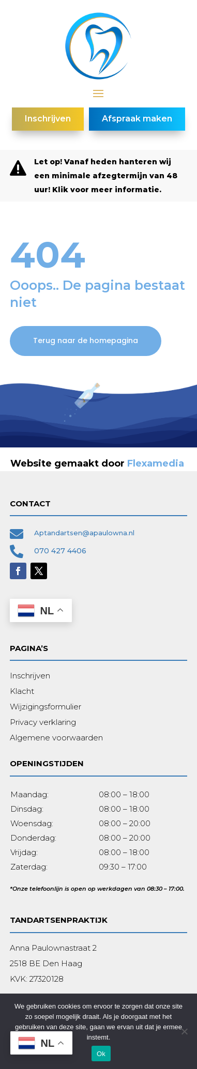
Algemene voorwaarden (56, 737)
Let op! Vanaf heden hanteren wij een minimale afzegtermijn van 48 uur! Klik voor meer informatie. (105, 175)
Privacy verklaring (43, 722)
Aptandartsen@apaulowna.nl (84, 533)
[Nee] (184, 1031)
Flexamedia (155, 463)
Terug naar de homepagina (85, 340)
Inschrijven (30, 675)
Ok (101, 1054)
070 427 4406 (60, 550)
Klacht (22, 691)
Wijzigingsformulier (45, 706)
